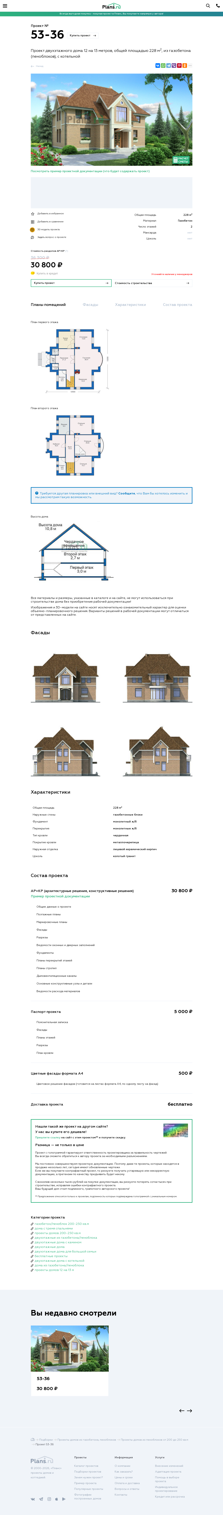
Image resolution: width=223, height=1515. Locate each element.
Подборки (46, 1440)
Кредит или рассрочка (170, 1496)
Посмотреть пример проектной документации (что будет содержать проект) (90, 171)
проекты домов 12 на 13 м (54, 1269)
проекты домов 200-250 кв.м (58, 1232)
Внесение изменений (169, 1466)
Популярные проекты (88, 1489)
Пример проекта (85, 1483)
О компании (122, 1466)
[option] (70, 1364)
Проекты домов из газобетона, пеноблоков (87, 1440)
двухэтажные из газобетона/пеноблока (66, 1237)
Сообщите (126, 493)
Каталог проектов (86, 1466)
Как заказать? (124, 1471)
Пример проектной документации (60, 896)
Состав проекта (176, 304)
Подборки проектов (87, 1471)
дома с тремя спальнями (54, 1228)
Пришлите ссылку (48, 1137)
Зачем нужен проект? (88, 1477)
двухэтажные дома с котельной (59, 1260)
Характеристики (130, 304)
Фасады (91, 304)
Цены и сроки (124, 1477)
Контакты (121, 1494)
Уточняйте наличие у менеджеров (171, 274)
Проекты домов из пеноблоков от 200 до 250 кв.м (154, 1440)
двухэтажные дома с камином (58, 1242)
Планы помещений (49, 304)
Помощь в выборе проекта (167, 1479)
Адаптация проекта (168, 1471)
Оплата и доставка (127, 1483)
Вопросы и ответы (127, 1489)
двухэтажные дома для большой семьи (65, 1251)
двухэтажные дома (50, 1246)
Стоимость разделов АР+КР (49, 251)
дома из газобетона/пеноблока (59, 1265)
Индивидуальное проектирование (166, 1489)
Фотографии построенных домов (87, 1496)
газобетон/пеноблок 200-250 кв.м (62, 1223)
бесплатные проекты (51, 1256)
